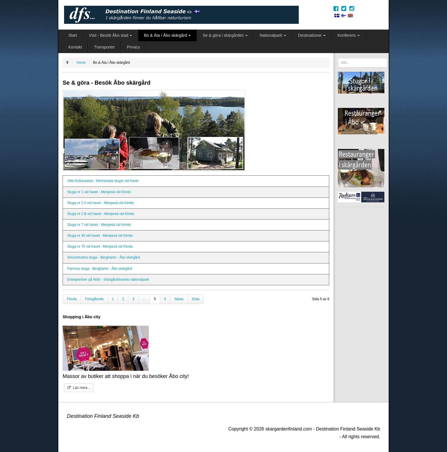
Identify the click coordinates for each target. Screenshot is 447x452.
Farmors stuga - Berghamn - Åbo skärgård (99, 269)
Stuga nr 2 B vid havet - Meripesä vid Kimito (100, 214)
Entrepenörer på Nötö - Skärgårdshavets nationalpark (108, 280)
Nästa (178, 299)
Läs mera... (78, 388)
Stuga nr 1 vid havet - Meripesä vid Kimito (99, 192)
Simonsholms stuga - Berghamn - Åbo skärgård (103, 257)
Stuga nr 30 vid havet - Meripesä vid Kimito (100, 236)
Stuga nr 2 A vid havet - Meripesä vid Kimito (100, 203)
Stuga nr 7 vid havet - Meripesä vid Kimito (99, 225)
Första (72, 299)
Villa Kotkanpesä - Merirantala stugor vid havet (102, 181)
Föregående (94, 299)
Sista (196, 299)
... (144, 299)
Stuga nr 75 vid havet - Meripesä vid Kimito (100, 247)
